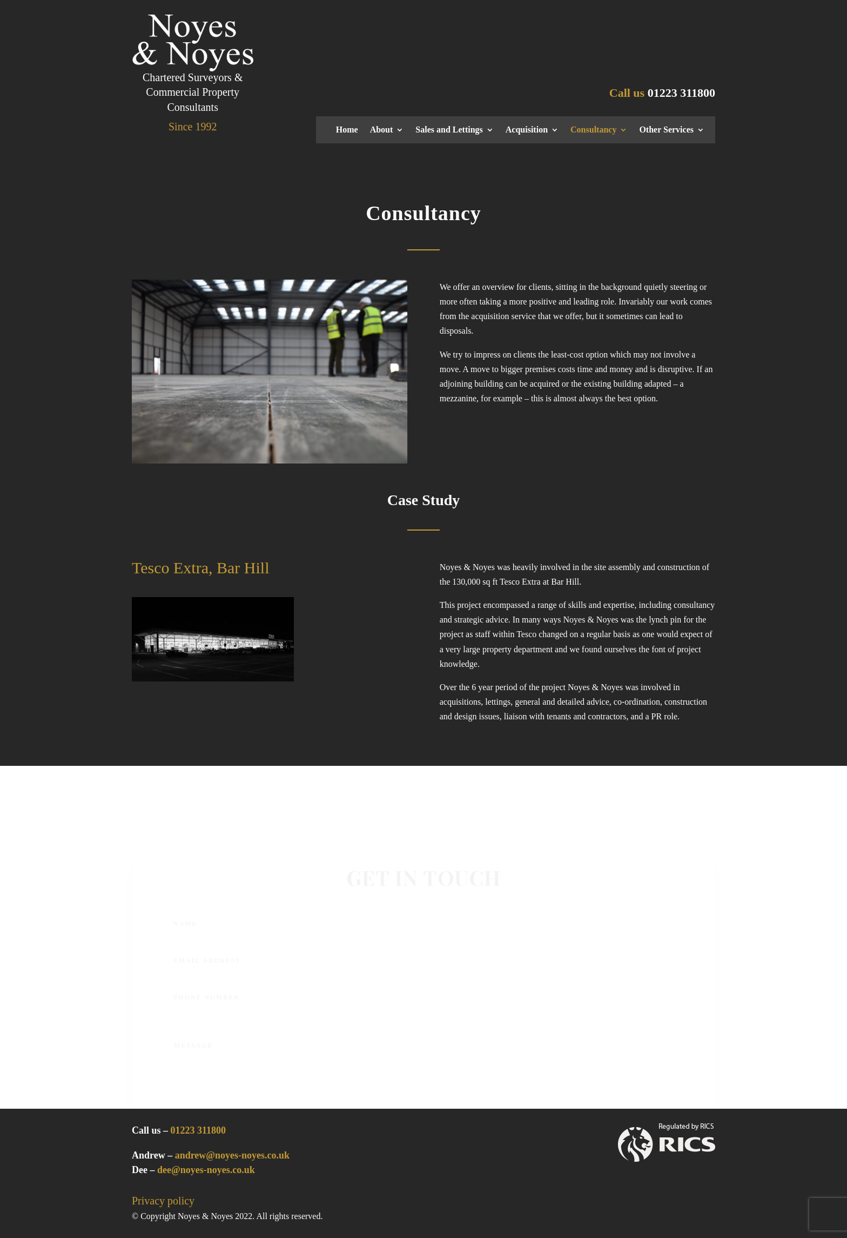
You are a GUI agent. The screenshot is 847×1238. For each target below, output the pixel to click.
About (381, 130)
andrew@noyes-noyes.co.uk (232, 1155)
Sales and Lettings (448, 130)
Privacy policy (163, 1201)
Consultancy (593, 130)
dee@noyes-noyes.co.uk (206, 1169)
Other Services (666, 130)
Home (347, 130)
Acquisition (527, 130)
